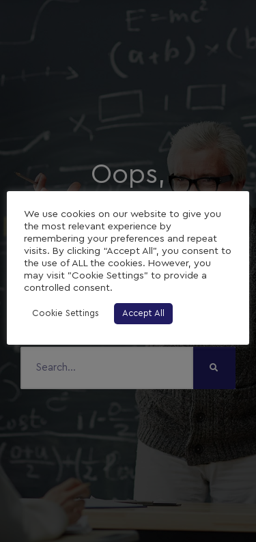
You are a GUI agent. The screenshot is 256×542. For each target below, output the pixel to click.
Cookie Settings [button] (65, 313)
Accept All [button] (143, 313)
